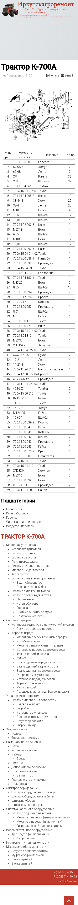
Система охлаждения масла (30, 591)
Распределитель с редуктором (37, 716)
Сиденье (17, 763)
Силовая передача (19, 620)
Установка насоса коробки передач (41, 649)
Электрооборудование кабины (32, 796)
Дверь (21, 758)
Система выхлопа (23, 557)
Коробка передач (23, 633)
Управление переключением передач (42, 637)
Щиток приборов (23, 800)
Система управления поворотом (34, 700)
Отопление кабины (24, 771)
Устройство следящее (32, 712)
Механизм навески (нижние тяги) (39, 821)
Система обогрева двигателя (31, 595)
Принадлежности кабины (28, 779)
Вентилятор (25, 775)
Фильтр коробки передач (34, 654)
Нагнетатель (15, 509)
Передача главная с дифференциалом (43, 691)
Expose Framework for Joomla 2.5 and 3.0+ (39, 30)
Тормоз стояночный (31, 683)
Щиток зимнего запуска (27, 804)
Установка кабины (24, 750)
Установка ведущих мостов (36, 679)
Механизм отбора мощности (26, 846)
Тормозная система (25, 737)
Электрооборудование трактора (33, 792)
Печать (52, 75)
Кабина (16, 754)
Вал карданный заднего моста (37, 666)
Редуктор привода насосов (35, 628)
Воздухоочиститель (20, 526)
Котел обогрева (17, 513)
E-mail (67, 75)
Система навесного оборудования (30, 809)
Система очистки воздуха (24, 521)
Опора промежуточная (33, 674)
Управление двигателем (27, 570)
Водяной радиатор (29, 582)
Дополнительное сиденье (28, 767)
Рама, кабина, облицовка (23, 742)
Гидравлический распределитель (39, 825)
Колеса (16, 733)
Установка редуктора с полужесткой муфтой (42, 624)
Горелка (11, 517)
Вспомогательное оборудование (29, 830)
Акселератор (20, 574)
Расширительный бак (31, 586)
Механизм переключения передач (40, 645)
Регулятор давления (25, 561)
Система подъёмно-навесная (31, 813)
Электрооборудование (22, 788)
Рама (15, 746)
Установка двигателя (26, 549)
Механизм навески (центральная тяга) (43, 817)
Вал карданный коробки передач (39, 670)
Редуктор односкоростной (29, 851)
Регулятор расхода (30, 721)
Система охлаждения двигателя (33, 578)
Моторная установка (21, 545)
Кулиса (22, 658)
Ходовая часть (16, 729)
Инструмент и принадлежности (27, 842)
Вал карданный (21, 859)
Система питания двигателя (30, 565)
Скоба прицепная (23, 838)
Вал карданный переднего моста (39, 662)
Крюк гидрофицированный (30, 834)
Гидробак (23, 708)
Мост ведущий (26, 687)
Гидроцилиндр (26, 725)
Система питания (23, 553)
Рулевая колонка (28, 704)
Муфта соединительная (27, 855)
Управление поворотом (22, 695)
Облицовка (19, 784)
